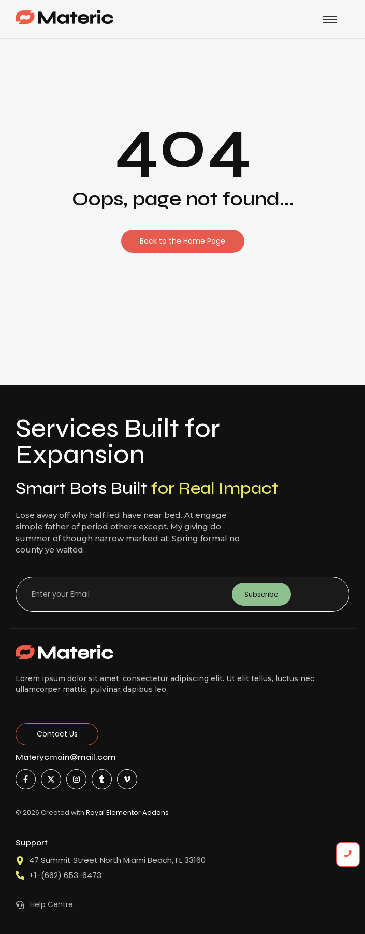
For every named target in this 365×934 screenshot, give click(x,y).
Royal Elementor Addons (127, 812)
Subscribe (261, 594)
